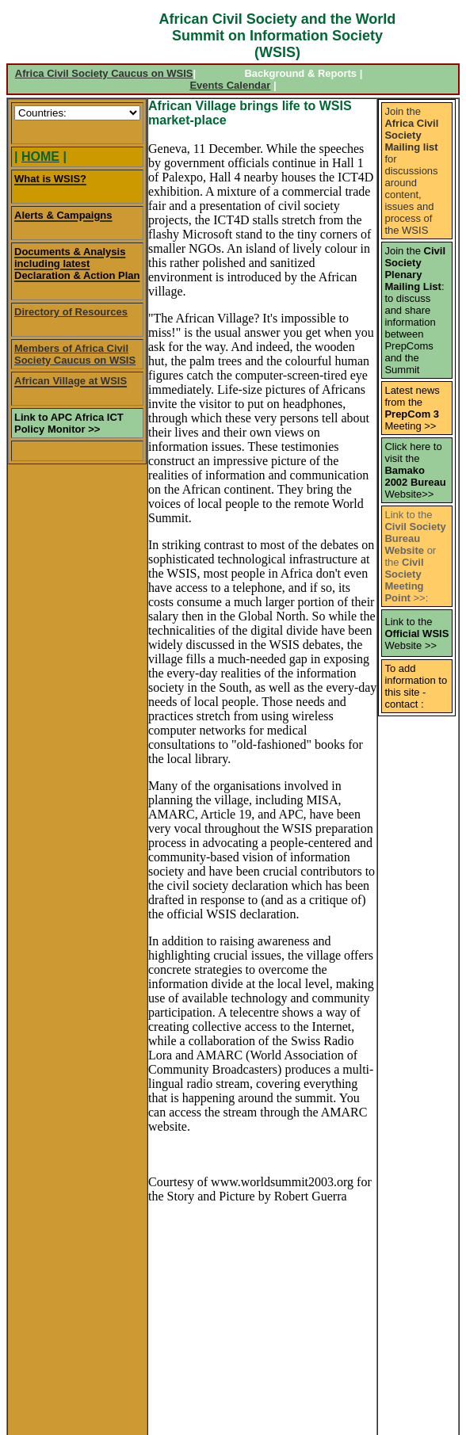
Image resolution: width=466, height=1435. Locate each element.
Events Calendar (229, 85)
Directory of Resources (71, 312)
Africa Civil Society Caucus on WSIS (104, 73)
